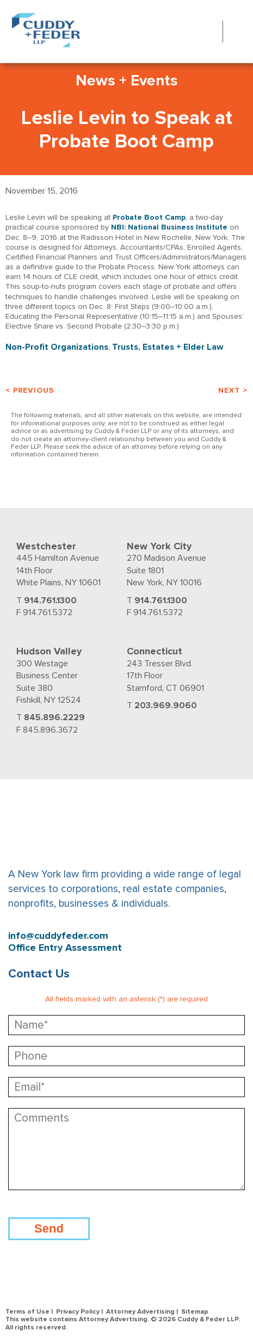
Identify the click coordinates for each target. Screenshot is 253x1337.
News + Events (127, 80)
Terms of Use (27, 1312)
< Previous (29, 390)
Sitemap (194, 1312)
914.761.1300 (50, 600)
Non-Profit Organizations (56, 347)
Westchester (46, 546)
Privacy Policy (78, 1312)
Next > (233, 390)
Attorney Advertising (140, 1312)
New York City (159, 546)
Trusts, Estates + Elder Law (167, 347)
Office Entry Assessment (65, 948)
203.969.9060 (165, 705)
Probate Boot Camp (149, 217)
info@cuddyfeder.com (58, 936)
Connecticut (154, 651)
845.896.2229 (54, 717)
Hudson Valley (49, 651)
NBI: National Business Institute (169, 227)
